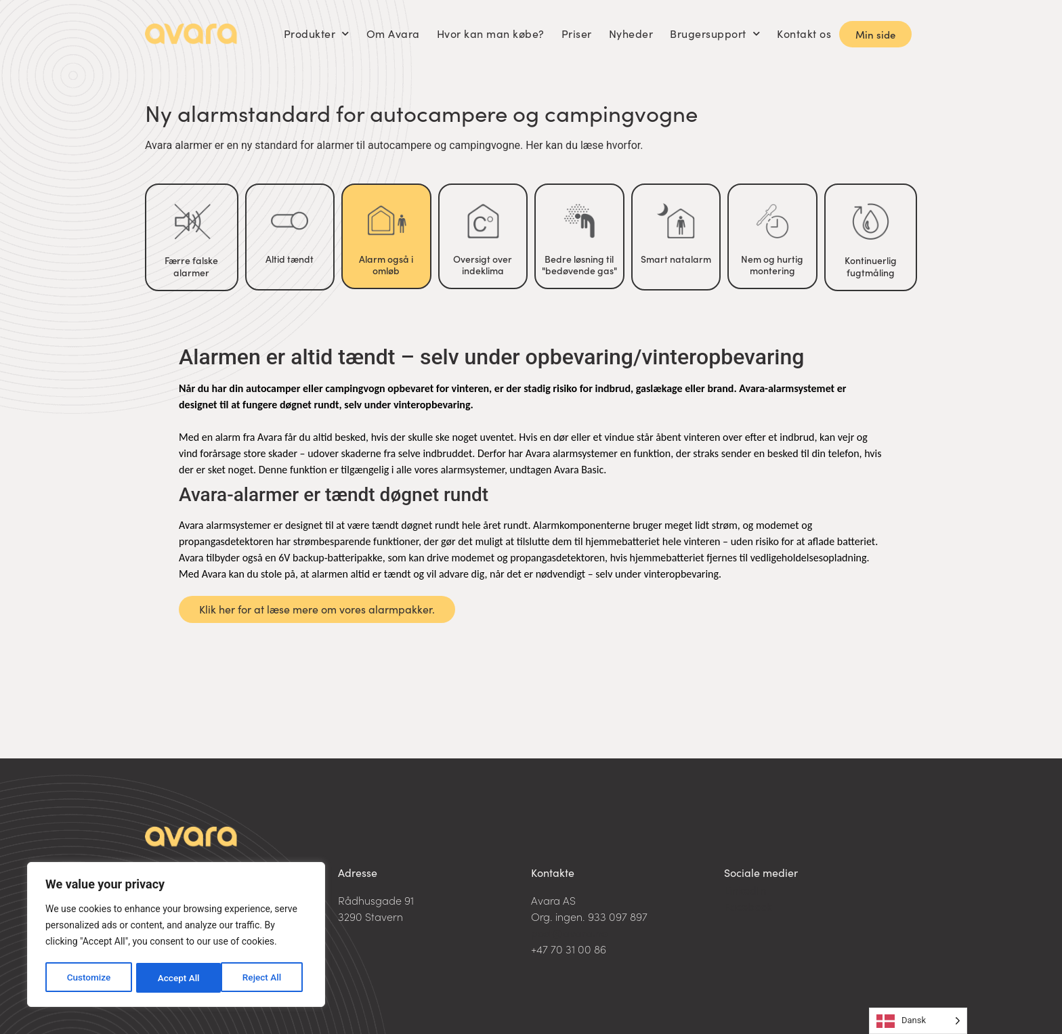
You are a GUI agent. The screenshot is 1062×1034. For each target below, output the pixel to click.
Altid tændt (290, 258)
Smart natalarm (676, 258)
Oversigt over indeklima (482, 265)
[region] (176, 936)
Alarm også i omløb (386, 265)
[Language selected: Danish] (918, 1021)
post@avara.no (569, 932)
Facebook (748, 906)
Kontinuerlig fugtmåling (871, 266)
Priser (576, 33)
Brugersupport (715, 33)
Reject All (177, 977)
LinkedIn (745, 889)
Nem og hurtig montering (772, 265)
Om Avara (393, 33)
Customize (88, 977)
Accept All (264, 977)
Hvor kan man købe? (491, 33)
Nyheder (631, 33)
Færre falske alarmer (191, 266)
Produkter (316, 33)
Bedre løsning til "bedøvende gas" (579, 265)
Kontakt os (804, 33)
